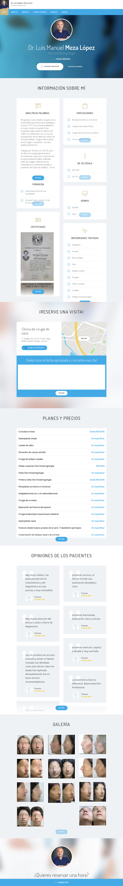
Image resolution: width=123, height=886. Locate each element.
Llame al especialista (34, 348)
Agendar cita (61, 882)
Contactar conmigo (75, 67)
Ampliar (84, 338)
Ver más (38, 178)
